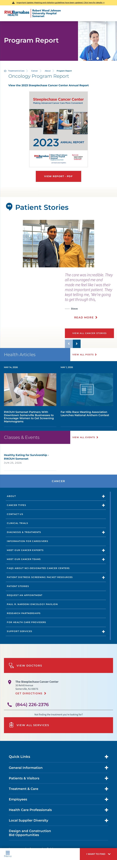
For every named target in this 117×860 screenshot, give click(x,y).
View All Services (29, 725)
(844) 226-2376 (32, 704)
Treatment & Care (16, 71)
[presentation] (91, 298)
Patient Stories (18, 586)
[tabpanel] (58, 243)
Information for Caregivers (27, 541)
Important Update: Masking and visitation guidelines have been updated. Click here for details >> (60, 2)
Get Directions (29, 693)
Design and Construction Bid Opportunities (30, 833)
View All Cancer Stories (89, 333)
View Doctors (25, 665)
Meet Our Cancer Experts (25, 550)
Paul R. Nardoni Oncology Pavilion (32, 604)
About (48, 71)
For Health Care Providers (26, 622)
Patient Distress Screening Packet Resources (40, 577)
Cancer (34, 71)
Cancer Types (16, 505)
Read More (84, 317)
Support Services (19, 631)
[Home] (33, 13)
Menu (8, 854)
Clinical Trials (17, 523)
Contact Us (15, 514)
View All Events (83, 437)
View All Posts (83, 354)
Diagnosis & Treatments (24, 532)
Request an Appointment (24, 595)
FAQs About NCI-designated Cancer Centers (38, 568)
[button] (98, 854)
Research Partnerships (24, 613)
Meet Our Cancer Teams (24, 559)
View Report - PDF (58, 176)
